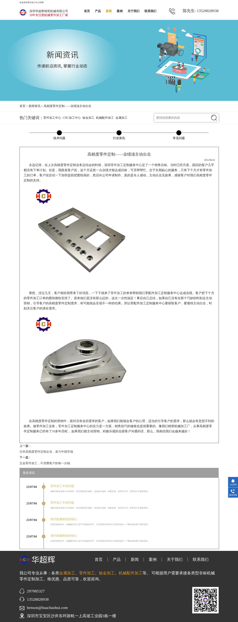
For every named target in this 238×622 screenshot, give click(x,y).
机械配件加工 (105, 117)
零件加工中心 (52, 117)
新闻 (109, 11)
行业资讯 (119, 138)
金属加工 (121, 117)
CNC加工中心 (72, 117)
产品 (98, 11)
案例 (120, 11)
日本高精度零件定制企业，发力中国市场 (46, 451)
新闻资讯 (34, 106)
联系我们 (150, 11)
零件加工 (117, 165)
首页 (87, 11)
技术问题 (59, 138)
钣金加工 (88, 117)
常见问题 (179, 138)
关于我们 (133, 11)
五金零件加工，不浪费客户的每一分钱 (45, 463)
